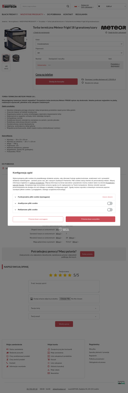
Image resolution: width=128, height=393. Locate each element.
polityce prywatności (37, 183)
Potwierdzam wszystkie (90, 219)
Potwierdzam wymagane (38, 219)
